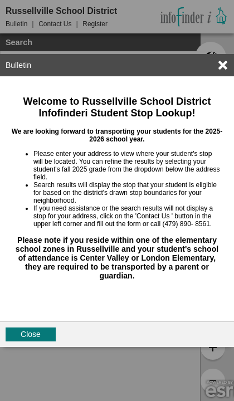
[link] (223, 65)
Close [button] (31, 334)
